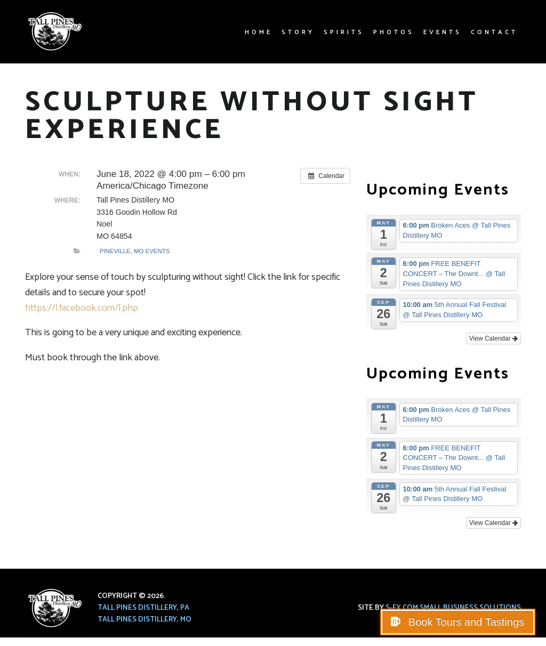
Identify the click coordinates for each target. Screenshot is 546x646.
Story (298, 32)
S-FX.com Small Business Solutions (453, 608)
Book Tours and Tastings (464, 622)
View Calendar (493, 338)
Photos (393, 32)
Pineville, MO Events (135, 251)
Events (442, 32)
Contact (494, 32)
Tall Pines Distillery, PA (143, 608)
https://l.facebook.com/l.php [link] (81, 308)
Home (258, 32)
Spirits (344, 32)
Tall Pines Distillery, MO (144, 619)
